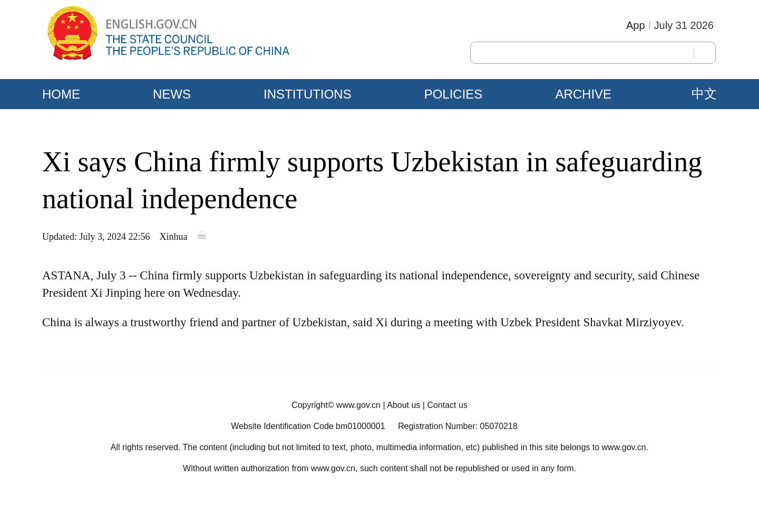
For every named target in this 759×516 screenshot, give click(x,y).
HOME (61, 94)
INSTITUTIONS (308, 94)
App (635, 25)
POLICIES (453, 94)
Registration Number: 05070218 (458, 426)
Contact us (447, 405)
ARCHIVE (583, 94)
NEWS (172, 94)
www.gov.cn (358, 405)
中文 (704, 94)
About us (403, 405)
